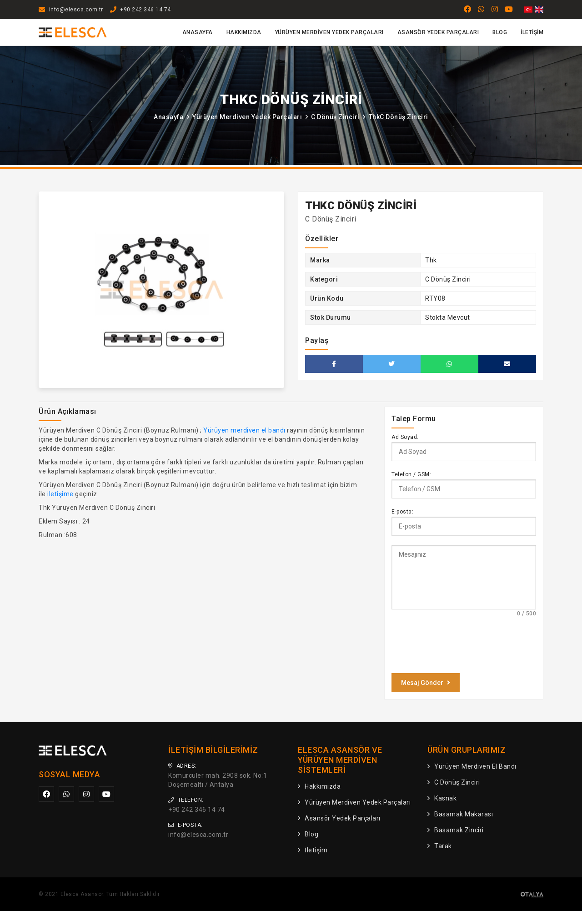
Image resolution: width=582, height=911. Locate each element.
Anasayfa (197, 32)
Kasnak (445, 798)
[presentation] (460, 644)
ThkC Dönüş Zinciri (398, 117)
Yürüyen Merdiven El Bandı (475, 766)
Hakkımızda (243, 32)
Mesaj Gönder (425, 682)
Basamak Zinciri (459, 830)
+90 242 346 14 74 (145, 9)
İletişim (532, 32)
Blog (499, 32)
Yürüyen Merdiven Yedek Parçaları (329, 32)
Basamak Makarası (463, 814)
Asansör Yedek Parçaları (438, 32)
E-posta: (402, 511)
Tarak (443, 846)
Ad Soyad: (405, 437)
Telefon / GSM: (411, 474)
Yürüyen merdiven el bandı (244, 430)
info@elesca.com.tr (76, 9)
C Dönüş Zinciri (335, 117)
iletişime (60, 494)
